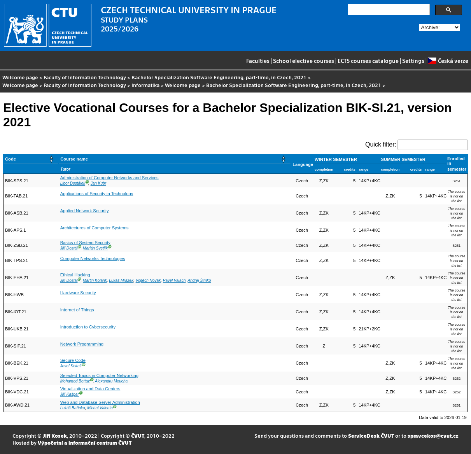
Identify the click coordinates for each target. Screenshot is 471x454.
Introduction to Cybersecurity (88, 327)
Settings (413, 60)
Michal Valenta (100, 408)
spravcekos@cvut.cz (433, 435)
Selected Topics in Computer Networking (99, 375)
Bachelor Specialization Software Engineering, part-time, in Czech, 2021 (218, 77)
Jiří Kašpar (69, 395)
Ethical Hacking (75, 274)
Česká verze (448, 60)
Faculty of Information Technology (85, 77)
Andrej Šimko (199, 280)
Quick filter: (380, 144)
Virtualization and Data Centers (90, 388)
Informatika (145, 85)
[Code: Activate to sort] (31, 159)
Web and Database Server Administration (100, 402)
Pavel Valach (174, 280)
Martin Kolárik (95, 280)
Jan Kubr (98, 184)
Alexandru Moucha (111, 381)
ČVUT (137, 435)
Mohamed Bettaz (75, 381)
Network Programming (81, 344)
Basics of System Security (85, 242)
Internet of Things (77, 309)
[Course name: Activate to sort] (175, 159)
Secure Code (73, 360)
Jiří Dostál (69, 248)
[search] (388, 9)
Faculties (258, 60)
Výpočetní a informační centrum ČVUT (84, 442)
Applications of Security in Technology (96, 193)
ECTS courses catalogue (368, 60)
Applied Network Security (84, 210)
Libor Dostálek (72, 184)
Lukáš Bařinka (72, 408)
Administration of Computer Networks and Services (109, 177)
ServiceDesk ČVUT (371, 435)
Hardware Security (78, 292)
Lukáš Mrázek (121, 280)
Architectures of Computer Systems (94, 227)
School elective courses (303, 60)
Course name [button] (74, 159)
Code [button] (10, 159)
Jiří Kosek (55, 435)
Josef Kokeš (71, 366)
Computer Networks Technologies (92, 258)
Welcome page (20, 77)
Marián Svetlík (95, 248)
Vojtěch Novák (148, 280)
